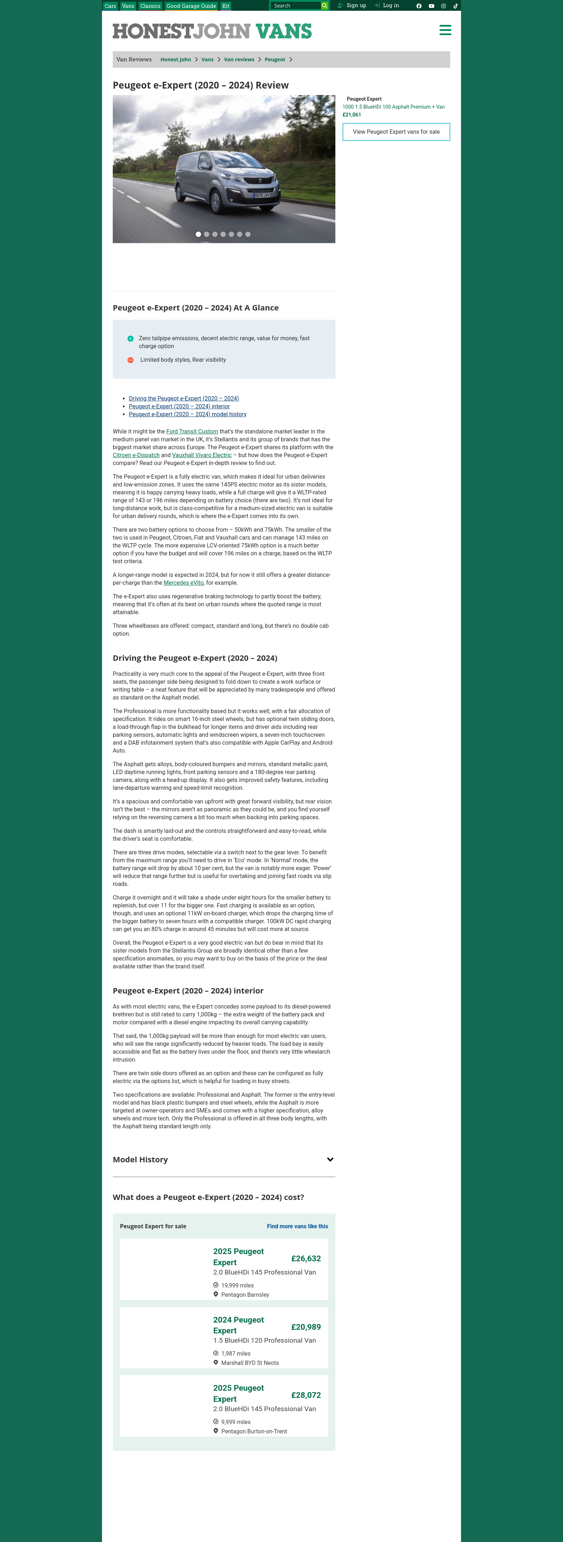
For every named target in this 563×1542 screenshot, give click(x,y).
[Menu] (445, 30)
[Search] (324, 6)
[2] (215, 235)
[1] (207, 235)
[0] (198, 235)
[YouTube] (431, 5)
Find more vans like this (297, 1226)
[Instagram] (443, 5)
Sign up (351, 5)
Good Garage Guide (191, 6)
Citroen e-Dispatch (136, 455)
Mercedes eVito (184, 582)
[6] (248, 235)
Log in (387, 5)
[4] (231, 235)
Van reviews (239, 59)
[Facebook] (419, 5)
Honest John (175, 59)
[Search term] (299, 5)
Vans (128, 6)
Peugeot (275, 59)
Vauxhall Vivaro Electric (202, 455)
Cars (110, 6)
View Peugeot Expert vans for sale (396, 131)
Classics (150, 6)
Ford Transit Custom (192, 431)
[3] (223, 235)
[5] (240, 235)
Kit (225, 6)
